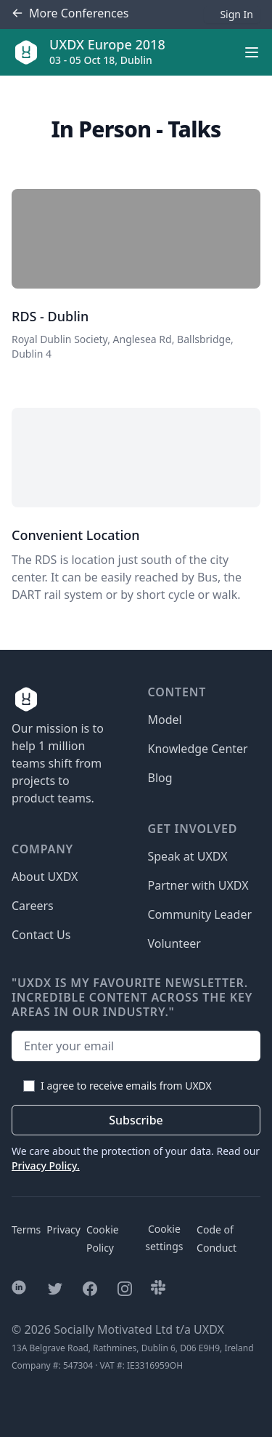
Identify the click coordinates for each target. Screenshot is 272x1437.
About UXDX (45, 877)
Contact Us (41, 935)
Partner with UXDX (198, 885)
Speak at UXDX (188, 856)
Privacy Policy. (46, 1165)
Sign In (236, 14)
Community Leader (200, 914)
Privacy (63, 1229)
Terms (26, 1229)
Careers (33, 906)
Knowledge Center (198, 749)
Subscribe (136, 1120)
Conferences (70, 13)
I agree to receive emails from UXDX (126, 1085)
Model (165, 720)
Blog (160, 778)
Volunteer (174, 943)
